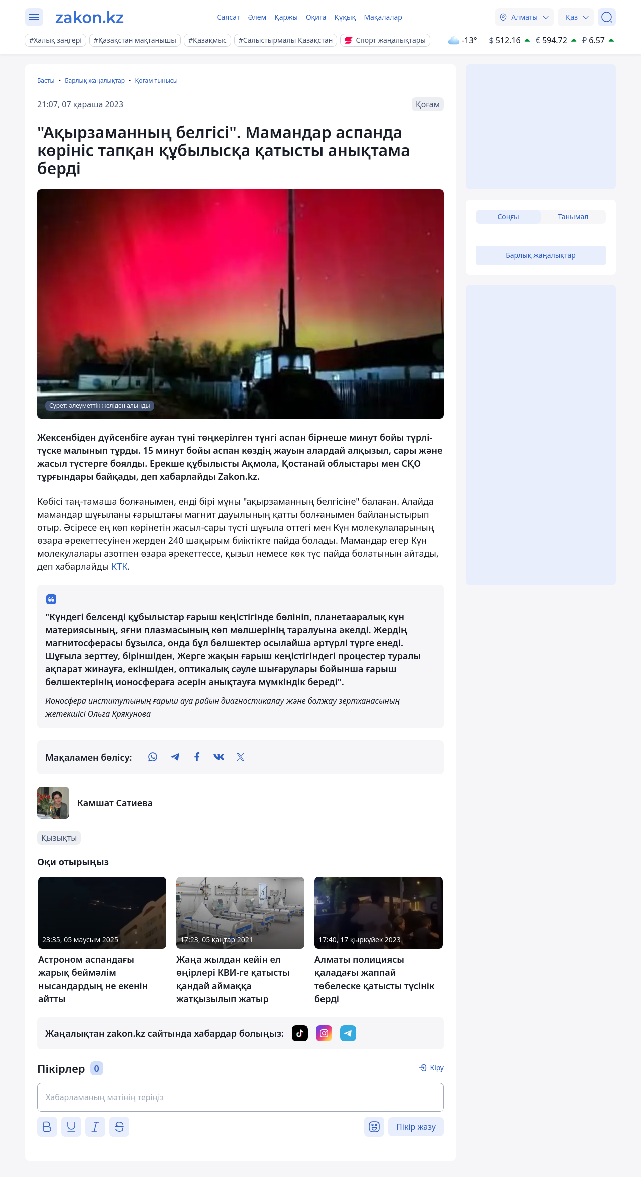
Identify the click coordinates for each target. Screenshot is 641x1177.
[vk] (219, 757)
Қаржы (286, 17)
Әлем (257, 17)
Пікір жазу (416, 1126)
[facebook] (197, 757)
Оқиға (316, 17)
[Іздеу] (607, 17)
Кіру (437, 1067)
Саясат (228, 17)
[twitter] (241, 757)
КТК (119, 566)
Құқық (345, 17)
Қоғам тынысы (156, 80)
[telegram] (175, 757)
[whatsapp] (153, 757)
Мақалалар (383, 17)
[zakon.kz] (89, 17)
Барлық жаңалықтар (95, 80)
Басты (46, 80)
